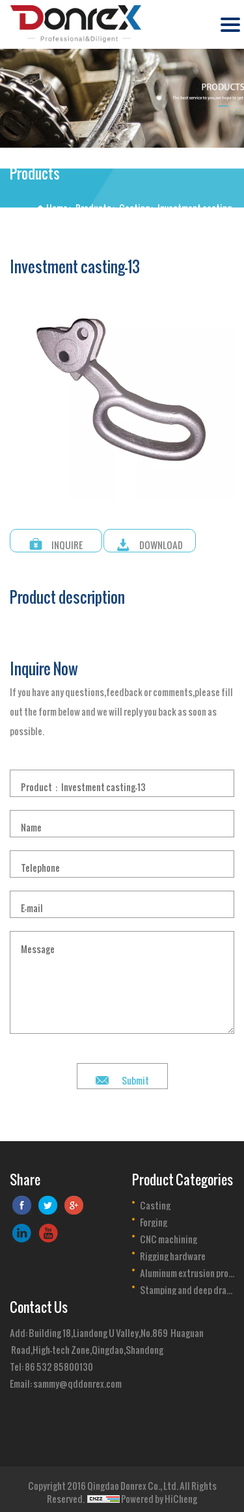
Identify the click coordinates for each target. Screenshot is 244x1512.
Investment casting (194, 204)
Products (93, 204)
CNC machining (168, 1235)
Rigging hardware (173, 1252)
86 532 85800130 (59, 1363)
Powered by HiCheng (159, 1495)
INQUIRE (67, 540)
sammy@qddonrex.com (77, 1380)
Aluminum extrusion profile (187, 1269)
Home (57, 204)
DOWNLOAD (161, 540)
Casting (134, 204)
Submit (135, 1076)
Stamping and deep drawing (187, 1286)
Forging (153, 1218)
